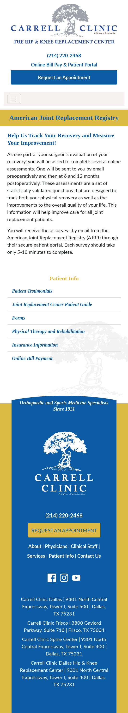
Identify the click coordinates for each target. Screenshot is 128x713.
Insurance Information (35, 344)
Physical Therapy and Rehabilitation (48, 331)
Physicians (56, 546)
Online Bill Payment (32, 358)
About (34, 546)
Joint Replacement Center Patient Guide (52, 304)
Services (36, 555)
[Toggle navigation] (14, 99)
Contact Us (89, 555)
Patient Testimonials (32, 291)
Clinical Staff (84, 546)
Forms (18, 318)
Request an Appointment (64, 77)
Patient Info (61, 555)
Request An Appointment (64, 530)
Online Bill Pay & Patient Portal (64, 64)
